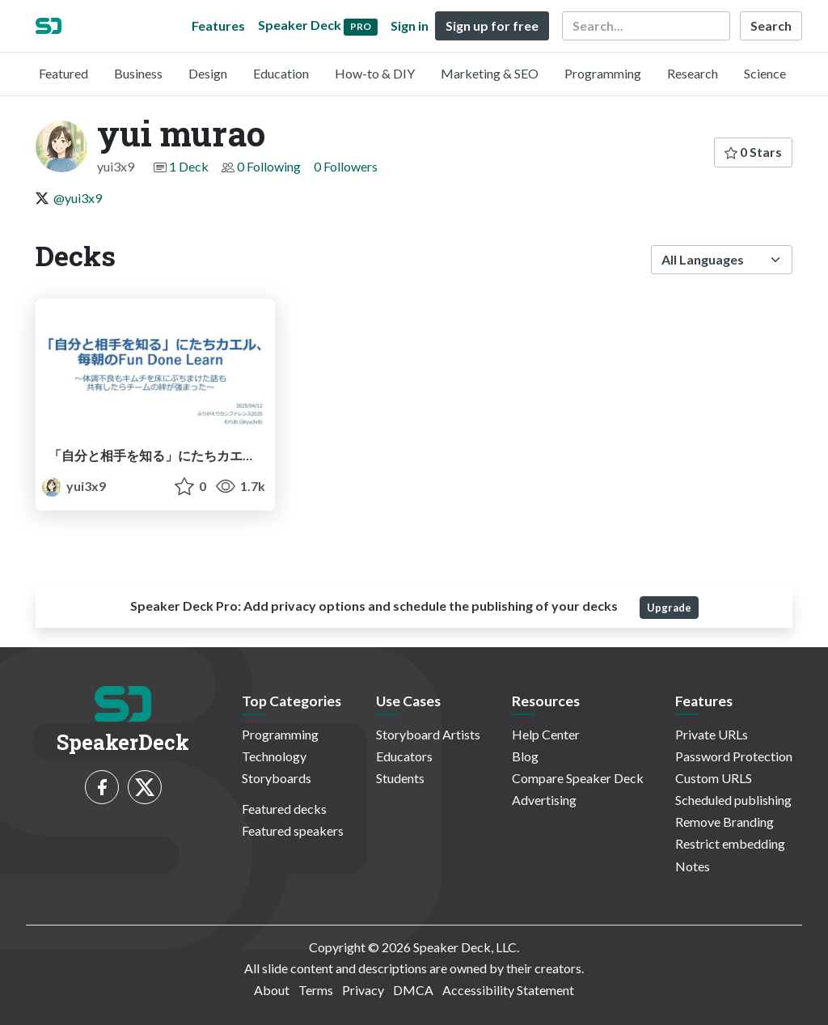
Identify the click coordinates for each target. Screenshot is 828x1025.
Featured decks (284, 808)
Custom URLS (713, 778)
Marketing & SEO (490, 73)
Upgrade (669, 607)
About (271, 989)
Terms (315, 989)
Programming (602, 73)
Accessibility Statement (508, 989)
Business (138, 73)
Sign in (410, 25)
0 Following (269, 166)
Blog (525, 756)
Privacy (363, 989)
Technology (274, 756)
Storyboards (276, 778)
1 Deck (189, 166)
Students (400, 778)
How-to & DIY (375, 73)
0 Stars (753, 151)
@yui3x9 (77, 197)
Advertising (544, 799)
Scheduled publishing (733, 799)
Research (692, 73)
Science (765, 73)
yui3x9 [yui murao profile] (74, 485)
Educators (404, 756)
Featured (63, 73)
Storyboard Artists (428, 734)
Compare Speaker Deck (578, 778)
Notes (692, 866)
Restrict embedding (730, 843)
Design (207, 73)
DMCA (413, 989)
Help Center (546, 734)
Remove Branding (724, 821)
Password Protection (733, 756)
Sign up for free (492, 25)
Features (218, 25)
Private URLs (711, 734)
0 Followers (346, 166)
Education (281, 73)
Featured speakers (293, 830)
